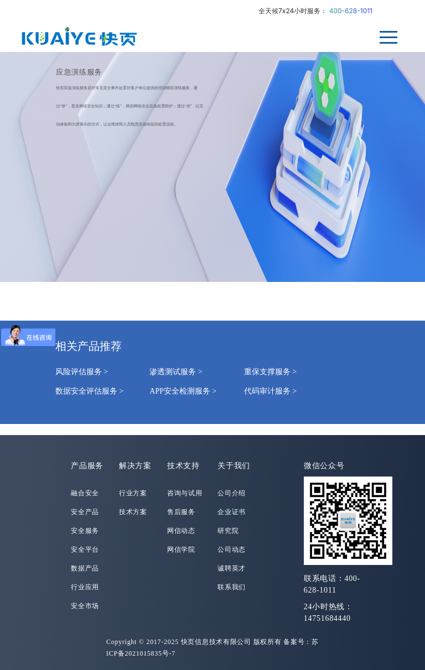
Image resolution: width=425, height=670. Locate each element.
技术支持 (183, 466)
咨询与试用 (185, 493)
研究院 (228, 531)
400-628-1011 (350, 11)
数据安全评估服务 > (89, 391)
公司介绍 (231, 493)
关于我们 (233, 466)
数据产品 (85, 568)
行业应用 (85, 587)
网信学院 (181, 549)
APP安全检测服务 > (182, 391)
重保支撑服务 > (270, 372)
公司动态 (231, 549)
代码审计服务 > (270, 391)
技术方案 (133, 512)
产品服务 (87, 466)
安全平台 (85, 549)
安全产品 (85, 512)
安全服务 (85, 531)
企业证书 (231, 512)
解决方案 (135, 466)
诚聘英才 (231, 568)
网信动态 (181, 531)
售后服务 (181, 512)
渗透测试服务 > (175, 372)
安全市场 (85, 606)
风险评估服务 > (81, 372)
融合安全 (85, 493)
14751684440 (327, 618)
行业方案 (133, 493)
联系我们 (231, 587)
